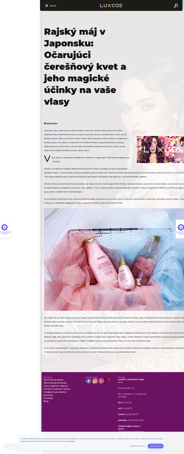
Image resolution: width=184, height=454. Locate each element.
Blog (50, 5)
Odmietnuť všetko (137, 446)
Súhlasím (155, 446)
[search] (176, 6)
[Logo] (111, 5)
